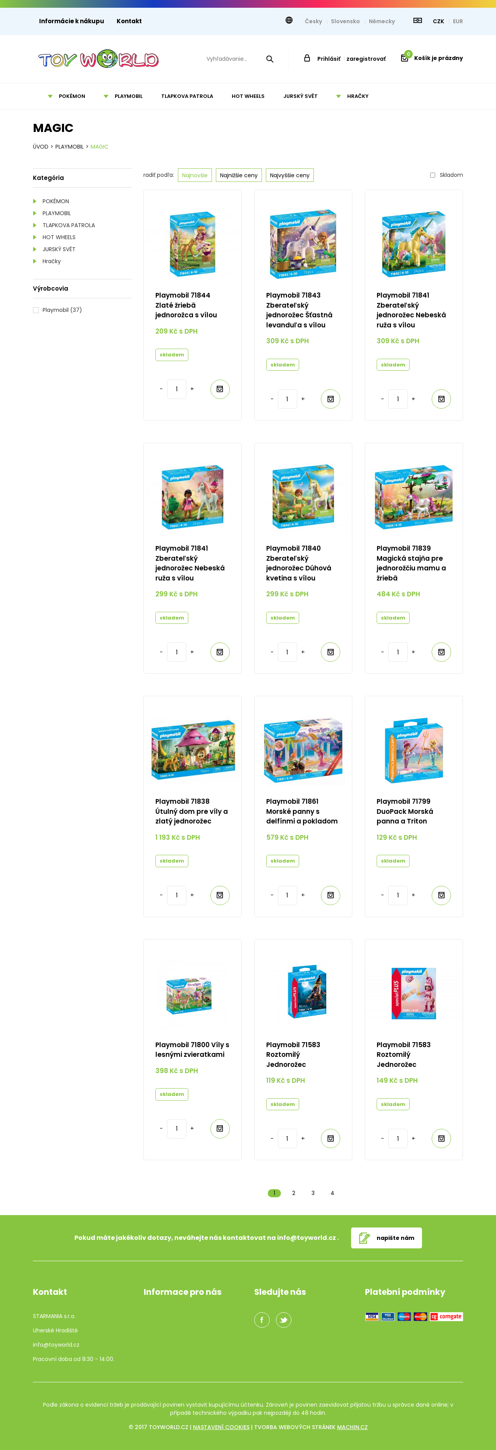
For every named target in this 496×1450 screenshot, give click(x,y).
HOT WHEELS (59, 237)
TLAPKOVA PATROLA (69, 225)
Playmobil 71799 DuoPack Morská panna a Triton (405, 811)
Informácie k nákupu (71, 21)
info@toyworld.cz (306, 1237)
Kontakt (129, 21)
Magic (99, 147)
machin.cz (352, 1427)
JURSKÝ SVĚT (59, 249)
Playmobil (69, 147)
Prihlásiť (328, 59)
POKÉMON (56, 201)
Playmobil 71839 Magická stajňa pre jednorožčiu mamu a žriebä (411, 563)
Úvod (40, 147)
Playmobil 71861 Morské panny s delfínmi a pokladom (302, 811)
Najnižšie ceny (239, 175)
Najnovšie (195, 175)
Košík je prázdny (433, 58)
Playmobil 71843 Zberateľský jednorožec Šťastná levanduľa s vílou (299, 310)
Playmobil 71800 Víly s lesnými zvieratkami (192, 1050)
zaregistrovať (366, 59)
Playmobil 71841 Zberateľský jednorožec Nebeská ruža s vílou (411, 310)
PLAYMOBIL (57, 213)
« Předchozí (255, 1193)
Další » (351, 1193)
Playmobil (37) (62, 310)
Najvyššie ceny (290, 175)
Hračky (52, 261)
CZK (439, 21)
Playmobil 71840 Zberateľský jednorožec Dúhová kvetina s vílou (298, 563)
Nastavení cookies (221, 1427)
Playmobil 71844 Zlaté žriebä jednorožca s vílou (186, 305)
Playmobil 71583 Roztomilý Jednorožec (293, 1054)
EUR (458, 21)
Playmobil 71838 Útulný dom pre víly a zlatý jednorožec (191, 811)
